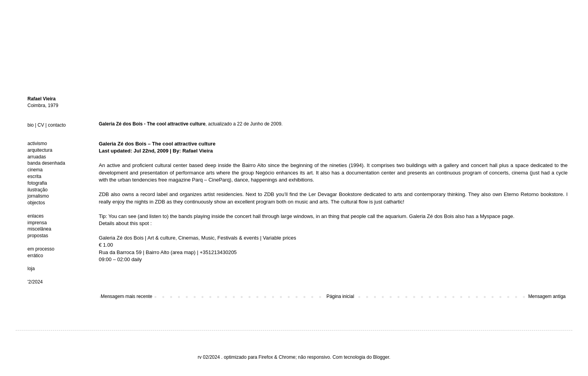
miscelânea (39, 229)
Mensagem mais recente (126, 296)
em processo (40, 249)
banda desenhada (46, 163)
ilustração (37, 190)
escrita (34, 176)
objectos (36, 202)
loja (31, 268)
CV (41, 125)
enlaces (35, 216)
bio (30, 125)
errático (35, 255)
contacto (56, 125)
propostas (37, 235)
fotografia (37, 183)
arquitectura (39, 150)
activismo (37, 143)
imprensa (37, 222)
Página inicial (340, 296)
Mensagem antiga (547, 296)
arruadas (36, 157)
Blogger (381, 357)
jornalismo (38, 196)
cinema (35, 170)
